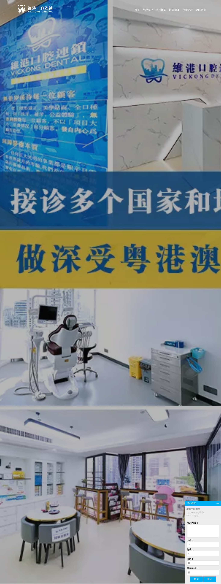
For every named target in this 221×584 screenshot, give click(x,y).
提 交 (196, 579)
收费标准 (187, 9)
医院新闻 (174, 9)
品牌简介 (148, 9)
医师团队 (161, 9)
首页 (137, 9)
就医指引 (201, 9)
